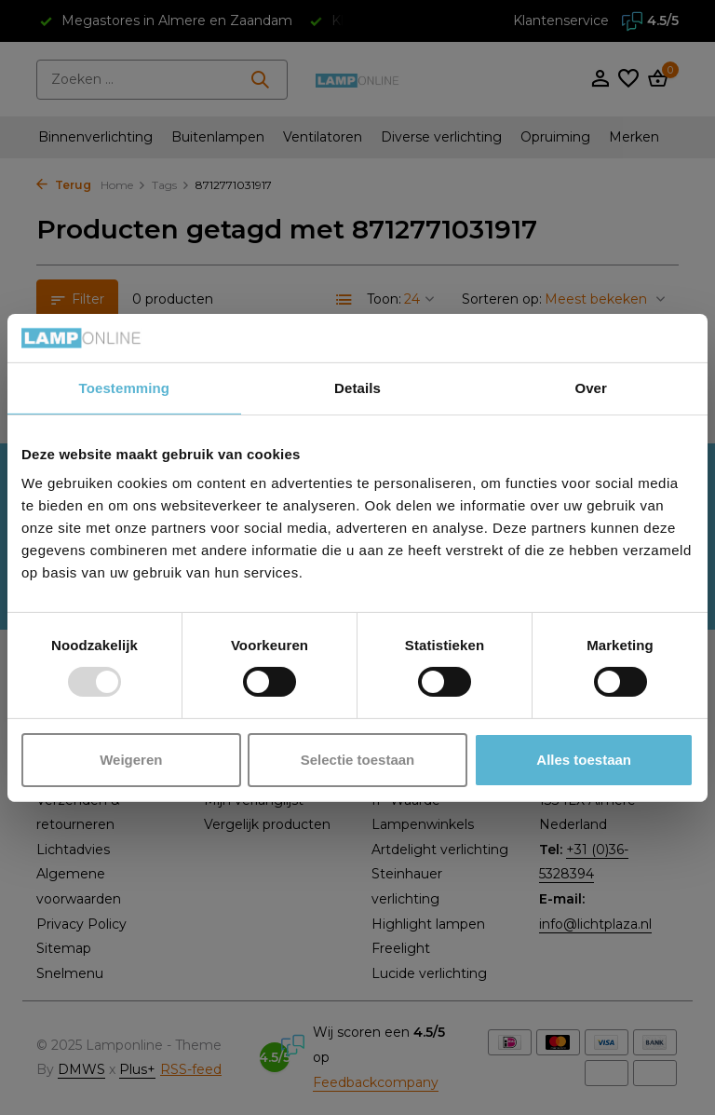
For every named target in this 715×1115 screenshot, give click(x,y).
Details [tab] (357, 388)
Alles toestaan (583, 760)
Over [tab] (590, 388)
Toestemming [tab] (124, 388)
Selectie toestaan (358, 760)
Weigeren (131, 760)
